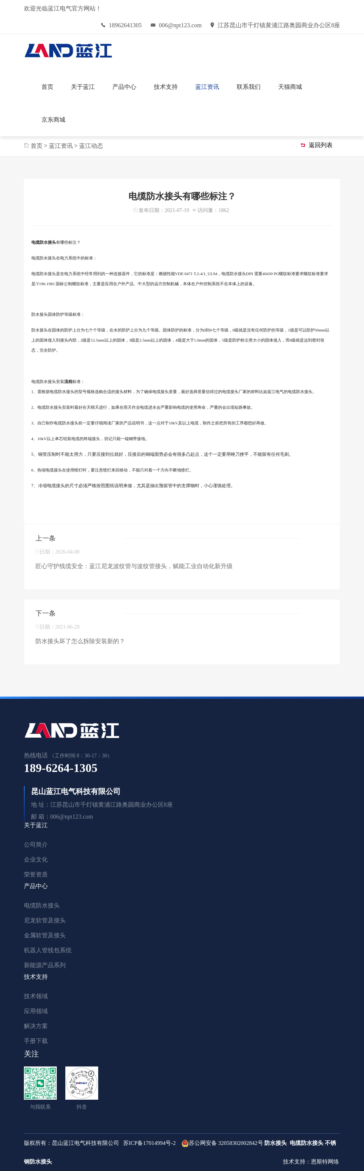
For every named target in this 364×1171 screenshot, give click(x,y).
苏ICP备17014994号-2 (149, 1143)
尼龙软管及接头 (45, 920)
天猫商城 (290, 87)
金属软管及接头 (45, 935)
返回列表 (317, 145)
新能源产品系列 (45, 965)
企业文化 (36, 859)
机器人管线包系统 (48, 950)
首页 (47, 87)
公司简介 (36, 844)
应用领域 (36, 1011)
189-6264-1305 (60, 768)
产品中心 (124, 87)
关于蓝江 (83, 87)
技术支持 (166, 87)
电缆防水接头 (42, 905)
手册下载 (36, 1041)
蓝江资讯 (207, 87)
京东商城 (53, 119)
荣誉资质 (36, 874)
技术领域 (36, 996)
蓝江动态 (91, 146)
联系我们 (249, 87)
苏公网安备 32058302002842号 (226, 1143)
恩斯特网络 (325, 1162)
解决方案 (36, 1026)
